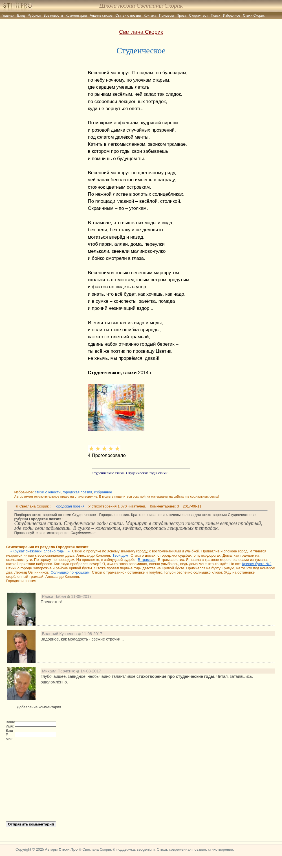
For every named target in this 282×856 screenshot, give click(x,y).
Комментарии (76, 16)
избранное (103, 492)
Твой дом (120, 555)
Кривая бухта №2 (256, 564)
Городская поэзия (69, 506)
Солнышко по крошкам (70, 572)
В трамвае (147, 559)
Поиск (215, 16)
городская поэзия (77, 492)
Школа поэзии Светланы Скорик (141, 5)
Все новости (53, 16)
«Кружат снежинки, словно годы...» (40, 551)
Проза (181, 16)
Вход (21, 16)
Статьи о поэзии (128, 16)
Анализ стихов (101, 16)
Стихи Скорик (254, 16)
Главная (7, 16)
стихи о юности (47, 492)
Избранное (231, 16)
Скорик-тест (198, 16)
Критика (150, 16)
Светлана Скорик (141, 32)
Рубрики (34, 16)
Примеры (166, 16)
